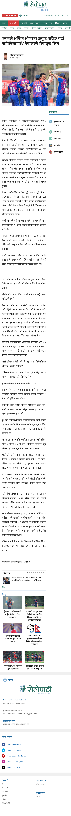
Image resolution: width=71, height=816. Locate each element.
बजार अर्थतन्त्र (35, 23)
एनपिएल (4, 28)
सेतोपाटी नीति (6, 803)
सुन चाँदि (4, 795)
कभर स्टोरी (13, 23)
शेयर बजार (5, 791)
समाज (65, 23)
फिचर (12, 28)
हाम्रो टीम (38, 796)
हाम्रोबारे (4, 799)
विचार (57, 23)
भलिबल (60, 28)
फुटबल (26, 28)
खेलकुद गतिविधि (37, 28)
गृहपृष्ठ (3, 784)
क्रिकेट (19, 28)
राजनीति (24, 23)
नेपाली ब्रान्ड (47, 23)
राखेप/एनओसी (49, 28)
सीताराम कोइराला (16, 55)
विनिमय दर (5, 787)
